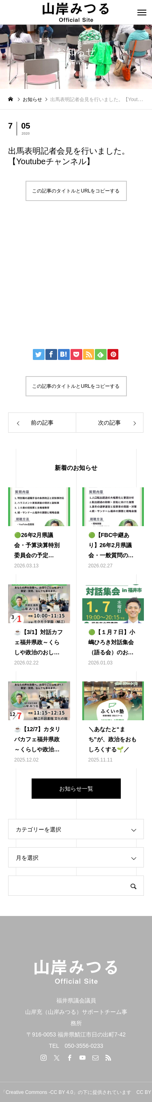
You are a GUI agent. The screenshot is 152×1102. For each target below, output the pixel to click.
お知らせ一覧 (76, 788)
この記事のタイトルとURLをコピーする (76, 191)
